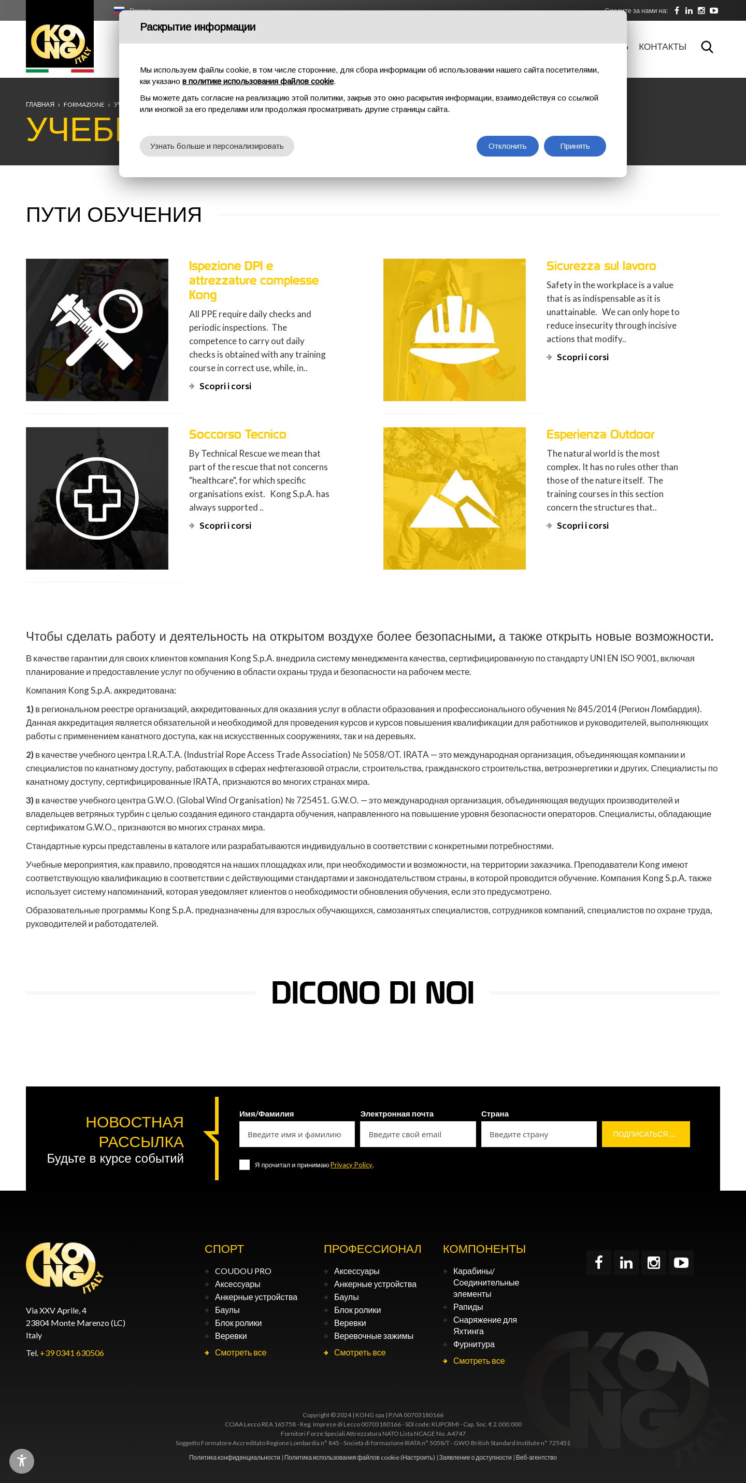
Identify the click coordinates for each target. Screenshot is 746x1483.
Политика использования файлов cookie (341, 1457)
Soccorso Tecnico (237, 434)
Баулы (227, 1310)
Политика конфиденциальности (234, 1457)
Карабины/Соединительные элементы (486, 1282)
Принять (575, 146)
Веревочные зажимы (373, 1335)
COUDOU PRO (243, 1271)
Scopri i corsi (225, 385)
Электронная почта (397, 1113)
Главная (40, 104)
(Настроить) (417, 1457)
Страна (495, 1113)
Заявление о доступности (475, 1457)
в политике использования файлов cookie (258, 81)
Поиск (707, 47)
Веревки (231, 1335)
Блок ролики (238, 1322)
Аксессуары (238, 1284)
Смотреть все (241, 1352)
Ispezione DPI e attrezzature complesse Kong (254, 280)
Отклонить (508, 146)
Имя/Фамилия (266, 1113)
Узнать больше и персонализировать (217, 146)
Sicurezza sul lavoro (601, 265)
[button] (41, 1039)
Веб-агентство (536, 1457)
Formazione (84, 104)
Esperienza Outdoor (601, 434)
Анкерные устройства (256, 1297)
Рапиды (468, 1306)
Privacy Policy (351, 1165)
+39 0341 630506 (72, 1353)
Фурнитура (474, 1344)
